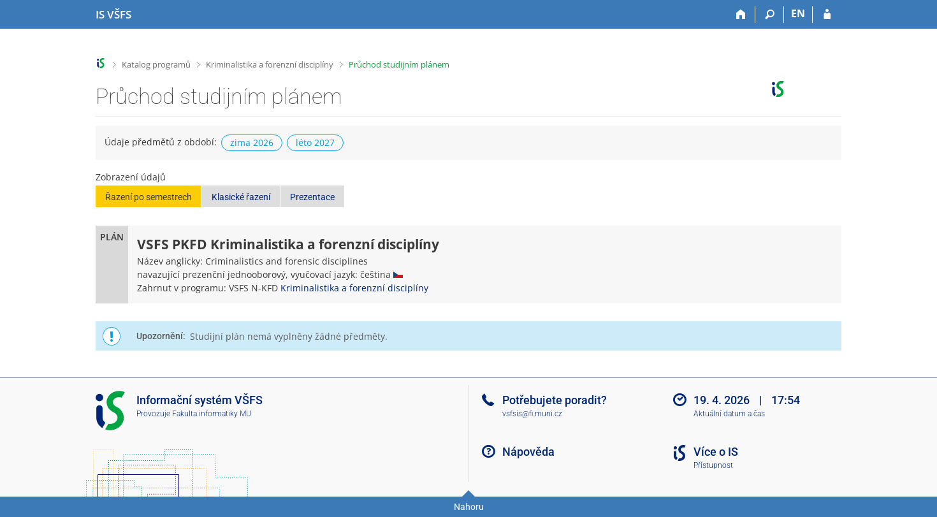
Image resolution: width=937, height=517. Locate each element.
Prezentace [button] (312, 197)
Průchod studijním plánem (399, 64)
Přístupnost (713, 465)
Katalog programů (156, 64)
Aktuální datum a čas (729, 413)
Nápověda (528, 451)
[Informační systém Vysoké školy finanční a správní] (113, 14)
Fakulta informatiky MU (211, 413)
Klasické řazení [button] (241, 197)
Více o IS (716, 451)
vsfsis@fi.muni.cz (532, 413)
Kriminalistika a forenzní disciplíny (269, 64)
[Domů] (741, 14)
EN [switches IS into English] (798, 13)
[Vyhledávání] (769, 14)
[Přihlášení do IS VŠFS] (827, 14)
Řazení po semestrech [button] (148, 197)
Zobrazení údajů (131, 177)
